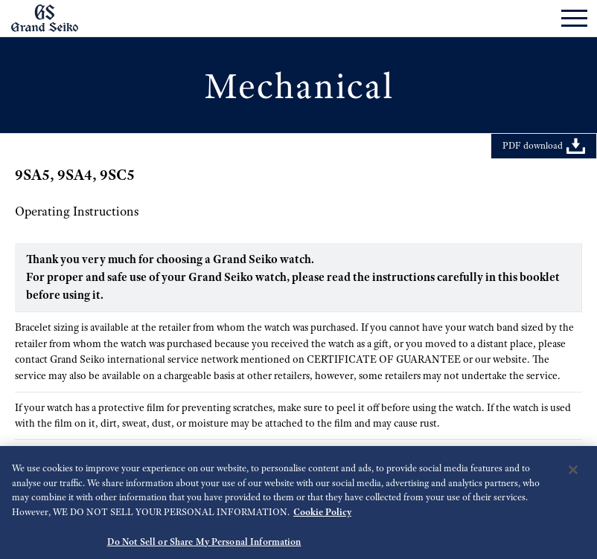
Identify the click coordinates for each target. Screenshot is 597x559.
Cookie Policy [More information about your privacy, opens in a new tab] (322, 517)
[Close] (573, 475)
